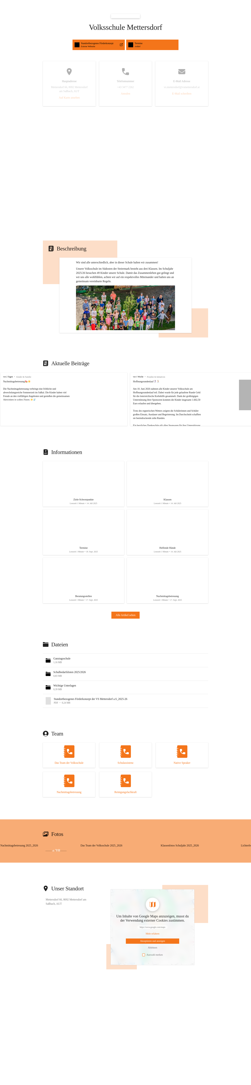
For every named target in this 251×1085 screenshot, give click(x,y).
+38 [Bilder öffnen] (56, 888)
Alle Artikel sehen (125, 652)
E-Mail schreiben (181, 93)
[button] (125, 331)
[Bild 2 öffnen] (10, 888)
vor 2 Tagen (8, 407)
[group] (125, 429)
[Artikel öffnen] (83, 515)
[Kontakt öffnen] (69, 792)
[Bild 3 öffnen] (33, 888)
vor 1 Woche (131, 407)
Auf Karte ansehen (69, 97)
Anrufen (125, 93)
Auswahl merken (152, 992)
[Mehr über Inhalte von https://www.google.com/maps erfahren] (152, 971)
